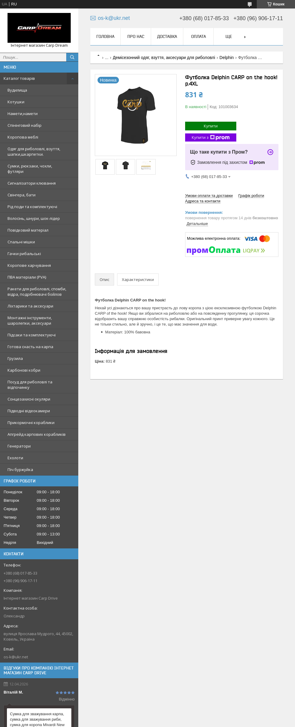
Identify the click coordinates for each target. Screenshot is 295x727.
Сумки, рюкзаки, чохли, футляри (30, 168)
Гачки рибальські (24, 253)
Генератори (19, 446)
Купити (211, 126)
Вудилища (17, 90)
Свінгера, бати (22, 195)
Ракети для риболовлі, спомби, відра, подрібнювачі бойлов (37, 291)
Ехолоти (15, 457)
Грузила (15, 358)
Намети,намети (23, 113)
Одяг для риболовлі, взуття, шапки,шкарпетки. (34, 151)
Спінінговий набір (25, 125)
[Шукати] (72, 57)
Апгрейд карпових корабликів (37, 434)
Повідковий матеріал (28, 230)
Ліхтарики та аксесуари (30, 306)
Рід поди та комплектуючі (32, 206)
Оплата (198, 36)
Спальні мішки (21, 242)
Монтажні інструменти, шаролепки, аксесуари (30, 320)
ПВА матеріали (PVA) (27, 277)
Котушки (16, 102)
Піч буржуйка (20, 469)
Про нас (135, 36)
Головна (105, 36)
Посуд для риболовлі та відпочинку (30, 384)
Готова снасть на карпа (30, 346)
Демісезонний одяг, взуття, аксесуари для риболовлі (164, 57)
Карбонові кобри (24, 370)
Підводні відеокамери (29, 410)
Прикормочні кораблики (31, 422)
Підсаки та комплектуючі (32, 335)
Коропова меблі (23, 137)
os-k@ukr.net (16, 657)
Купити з (211, 137)
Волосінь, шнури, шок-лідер (34, 218)
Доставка (167, 36)
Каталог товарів (19, 78)
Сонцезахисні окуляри (29, 399)
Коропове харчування (29, 265)
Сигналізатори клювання (32, 183)
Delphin (226, 57)
